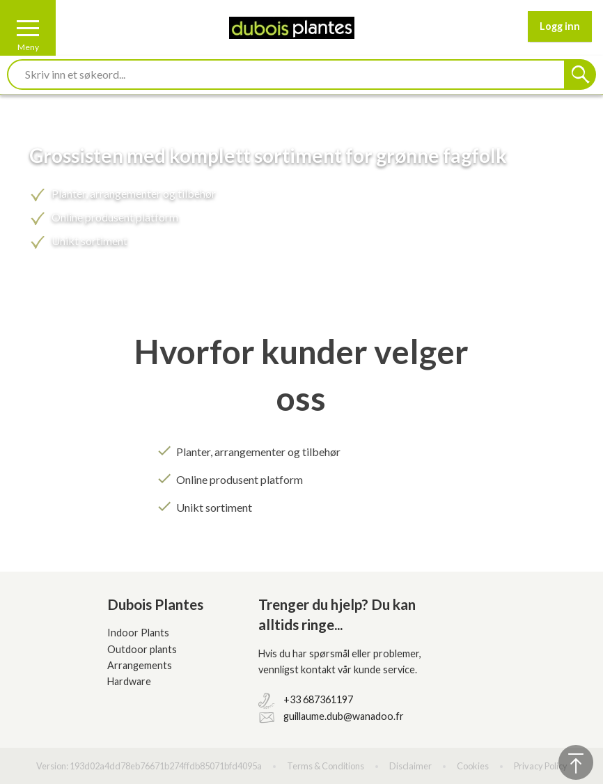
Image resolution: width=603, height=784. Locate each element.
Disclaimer (410, 765)
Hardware (129, 681)
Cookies (473, 765)
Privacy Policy (540, 765)
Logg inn (560, 26)
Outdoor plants (142, 649)
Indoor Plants (138, 632)
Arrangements (139, 665)
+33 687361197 (318, 699)
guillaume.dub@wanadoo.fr (343, 716)
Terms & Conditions (325, 765)
